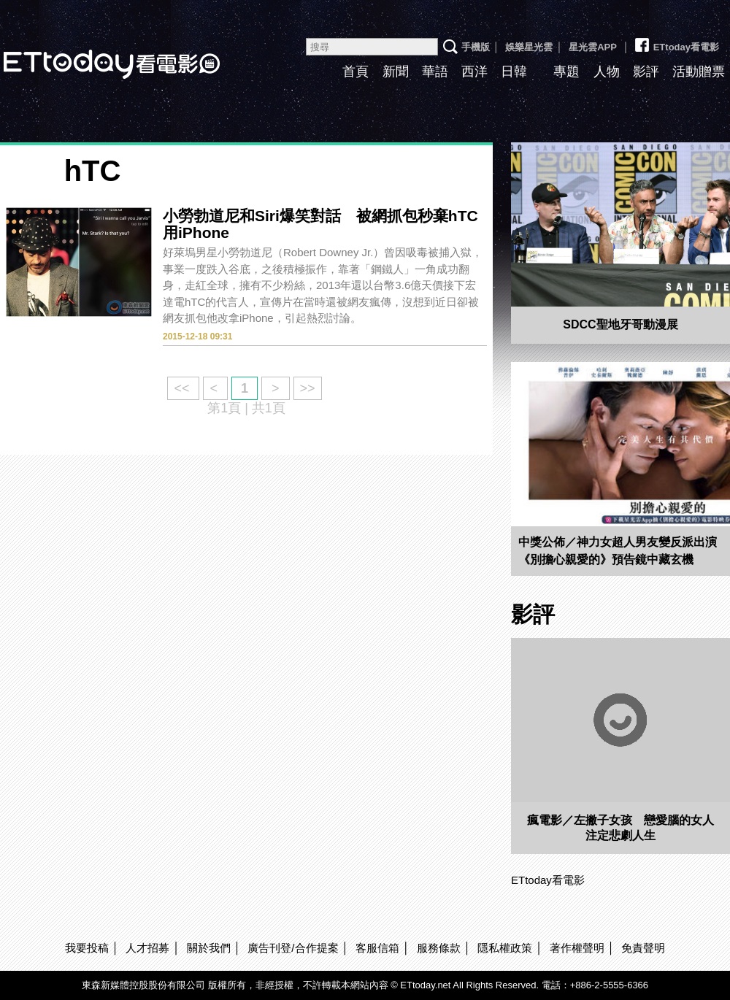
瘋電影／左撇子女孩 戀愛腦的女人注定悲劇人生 (620, 828)
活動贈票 (698, 71)
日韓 (514, 71)
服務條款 (439, 948)
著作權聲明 (577, 948)
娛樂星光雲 (529, 47)
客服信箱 (377, 948)
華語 (435, 71)
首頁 (355, 71)
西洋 (474, 71)
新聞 (396, 71)
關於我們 (209, 948)
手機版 (475, 47)
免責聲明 (643, 948)
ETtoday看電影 (676, 41)
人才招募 (147, 948)
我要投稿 (87, 948)
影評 (646, 71)
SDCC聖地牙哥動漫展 (620, 324)
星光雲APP (593, 47)
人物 (606, 71)
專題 (566, 71)
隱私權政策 (504, 948)
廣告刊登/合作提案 (292, 948)
